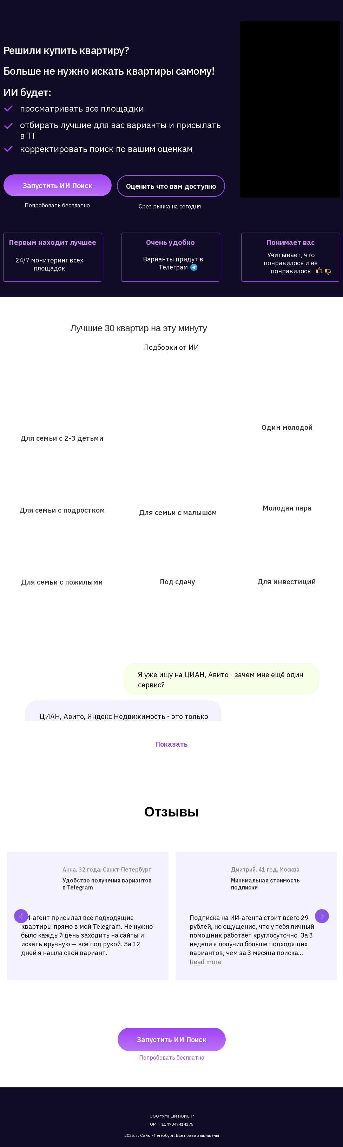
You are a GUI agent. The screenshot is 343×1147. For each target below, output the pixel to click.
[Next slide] (322, 916)
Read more (206, 962)
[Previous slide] (21, 916)
